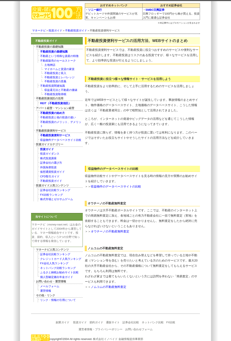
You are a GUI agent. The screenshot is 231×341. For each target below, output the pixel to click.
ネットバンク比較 (153, 322)
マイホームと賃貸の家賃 (59, 69)
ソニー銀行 (95, 9)
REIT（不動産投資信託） (55, 103)
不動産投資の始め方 (52, 113)
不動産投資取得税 (55, 94)
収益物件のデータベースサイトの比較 (116, 186)
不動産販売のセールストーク (58, 60)
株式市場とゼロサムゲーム (56, 199)
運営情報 (45, 290)
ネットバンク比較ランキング (58, 268)
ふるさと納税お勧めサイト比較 (59, 272)
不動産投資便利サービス (55, 135)
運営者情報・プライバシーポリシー (100, 329)
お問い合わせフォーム (139, 329)
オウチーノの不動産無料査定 (110, 231)
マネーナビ (39, 30)
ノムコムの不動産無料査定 (108, 286)
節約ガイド (96, 322)
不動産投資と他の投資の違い (58, 117)
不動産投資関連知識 (52, 85)
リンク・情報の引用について (58, 300)
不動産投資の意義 (55, 81)
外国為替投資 (48, 167)
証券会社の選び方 (51, 162)
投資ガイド (55, 30)
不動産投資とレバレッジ (59, 77)
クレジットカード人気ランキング (60, 258)
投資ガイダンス (49, 153)
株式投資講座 (48, 158)
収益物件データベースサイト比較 (60, 140)
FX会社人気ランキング (54, 263)
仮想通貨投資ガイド (52, 171)
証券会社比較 (130, 322)
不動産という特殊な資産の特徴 (59, 56)
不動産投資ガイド (76, 30)
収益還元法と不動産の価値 (60, 90)
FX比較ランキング (51, 194)
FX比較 (170, 322)
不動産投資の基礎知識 (54, 51)
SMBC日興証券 (154, 9)
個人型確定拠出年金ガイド (56, 277)
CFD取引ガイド (50, 176)
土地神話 (49, 64)
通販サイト (113, 322)
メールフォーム (49, 286)
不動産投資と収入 (55, 73)
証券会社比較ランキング (55, 190)
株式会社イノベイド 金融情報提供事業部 (118, 339)
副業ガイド (62, 322)
